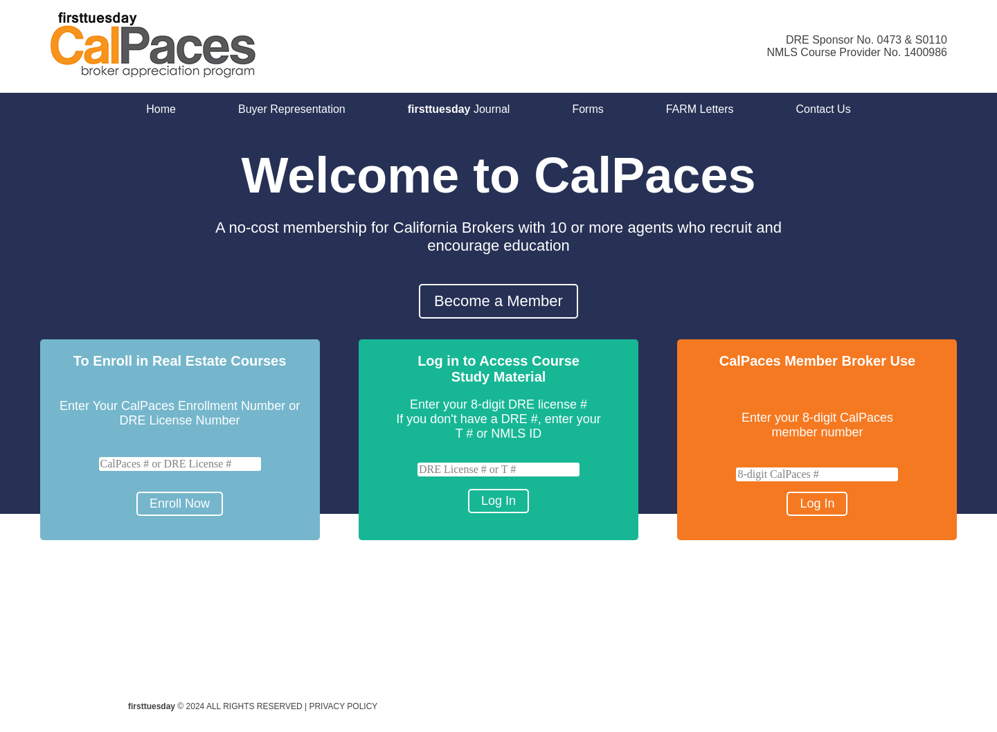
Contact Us (823, 109)
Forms (587, 109)
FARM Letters (700, 109)
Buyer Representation (291, 109)
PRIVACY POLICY (343, 706)
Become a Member (498, 301)
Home (161, 109)
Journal (459, 109)
